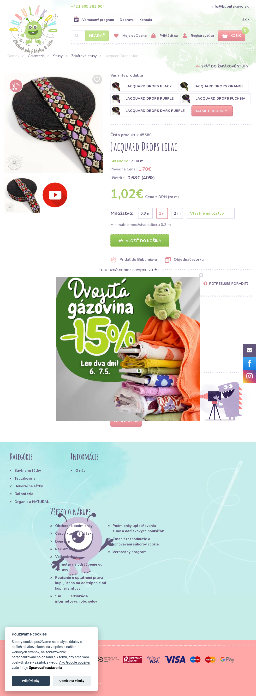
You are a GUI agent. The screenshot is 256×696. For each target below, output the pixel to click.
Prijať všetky (30, 681)
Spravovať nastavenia (45, 668)
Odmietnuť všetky (72, 681)
